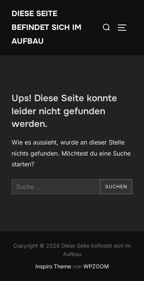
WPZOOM (96, 266)
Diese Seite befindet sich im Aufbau (46, 27)
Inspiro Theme (53, 266)
